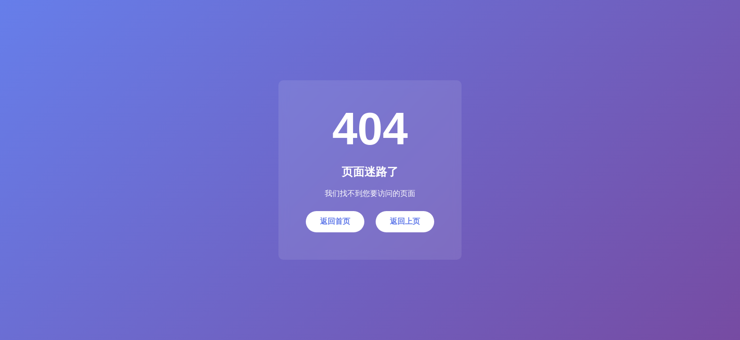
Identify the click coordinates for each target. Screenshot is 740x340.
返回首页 (335, 221)
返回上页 (405, 221)
